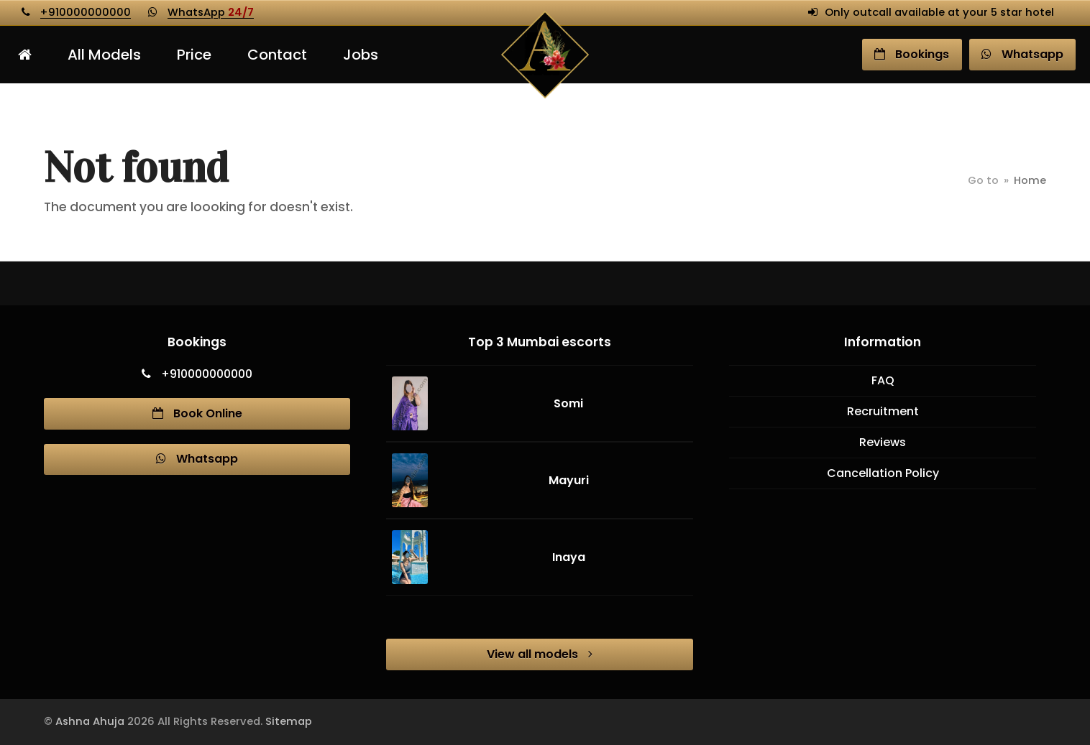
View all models (539, 654)
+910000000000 (85, 12)
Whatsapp (197, 458)
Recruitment (883, 411)
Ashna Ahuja (89, 721)
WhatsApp (211, 12)
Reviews (882, 442)
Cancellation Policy (883, 473)
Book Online (197, 413)
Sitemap (288, 721)
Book (911, 54)
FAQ (882, 380)
